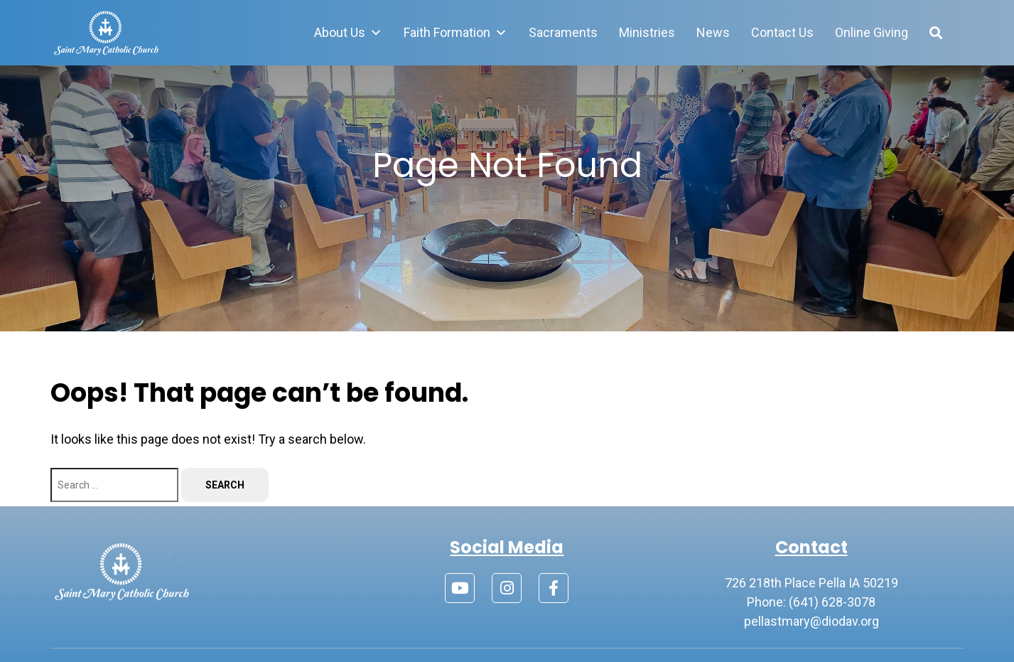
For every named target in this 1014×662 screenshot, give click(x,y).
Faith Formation (455, 32)
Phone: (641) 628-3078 (811, 601)
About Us (348, 32)
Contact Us (782, 32)
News (713, 32)
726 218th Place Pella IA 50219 (811, 582)
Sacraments (563, 32)
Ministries (647, 32)
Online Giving (871, 32)
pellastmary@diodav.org (811, 621)
